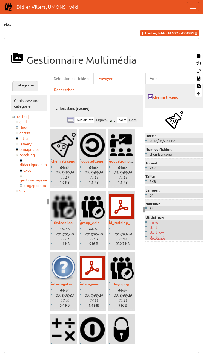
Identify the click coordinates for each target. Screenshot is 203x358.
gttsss (24, 132)
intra (23, 138)
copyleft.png (92, 161)
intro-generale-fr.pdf (97, 284)
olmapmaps (29, 149)
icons (154, 222)
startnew (157, 232)
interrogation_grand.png (72, 284)
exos (27, 170)
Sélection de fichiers (71, 78)
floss (23, 127)
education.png (121, 161)
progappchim (34, 185)
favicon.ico (63, 222)
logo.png (121, 284)
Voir (153, 78)
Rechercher (64, 89)
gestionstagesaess (36, 179)
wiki (23, 190)
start (153, 227)
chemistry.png (63, 161)
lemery (25, 143)
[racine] (22, 116)
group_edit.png (93, 222)
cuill (23, 121)
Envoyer (106, 78)
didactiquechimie (35, 164)
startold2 (157, 237)
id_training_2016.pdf (126, 222)
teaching (27, 154)
